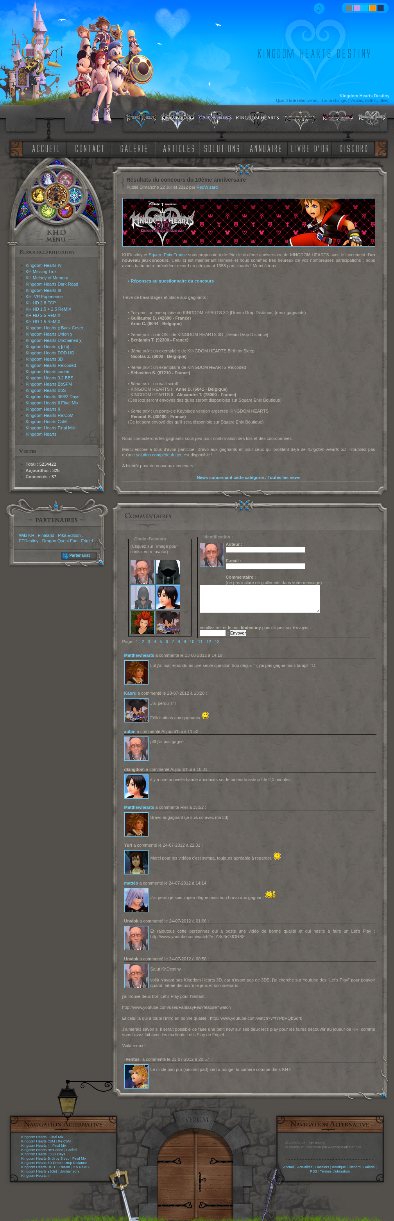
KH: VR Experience (44, 296)
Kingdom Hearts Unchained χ (54, 340)
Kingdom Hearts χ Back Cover (55, 327)
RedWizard (207, 187)
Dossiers (322, 1167)
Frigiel (87, 540)
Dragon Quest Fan (60, 540)
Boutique (339, 1167)
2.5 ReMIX (81, 1167)
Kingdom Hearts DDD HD (50, 352)
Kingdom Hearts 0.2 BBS (49, 377)
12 (208, 641)
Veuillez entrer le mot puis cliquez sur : (256, 627)
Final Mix (56, 1137)
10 (192, 641)
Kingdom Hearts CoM (46, 421)
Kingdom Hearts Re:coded (51, 365)
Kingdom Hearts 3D (44, 359)
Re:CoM (64, 1141)
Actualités (304, 1167)
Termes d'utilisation (335, 1171)
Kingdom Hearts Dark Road (52, 284)
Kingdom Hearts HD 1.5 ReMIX (45, 1167)
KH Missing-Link (41, 271)
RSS (313, 1171)
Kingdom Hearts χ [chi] (47, 346)
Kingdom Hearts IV (44, 265)
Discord (355, 1167)
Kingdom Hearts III (43, 290)
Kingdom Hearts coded (48, 371)
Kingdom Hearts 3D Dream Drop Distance (54, 1163)
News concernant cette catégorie (230, 477)
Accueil (288, 1167)
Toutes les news (283, 477)
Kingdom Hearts (41, 434)
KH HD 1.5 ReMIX (43, 321)
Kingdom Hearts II (43, 409)
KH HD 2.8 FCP (41, 302)
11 (200, 641)
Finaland (46, 535)
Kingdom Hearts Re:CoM (49, 415)
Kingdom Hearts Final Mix (50, 427)
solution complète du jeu (159, 454)
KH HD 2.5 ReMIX (43, 315)
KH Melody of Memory (47, 277)
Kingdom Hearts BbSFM (49, 384)
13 (217, 641)
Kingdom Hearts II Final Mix (52, 402)
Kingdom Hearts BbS (46, 390)
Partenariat (80, 555)
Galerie (369, 1167)
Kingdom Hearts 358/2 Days (53, 396)
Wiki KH (26, 535)
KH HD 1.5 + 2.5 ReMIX (49, 309)
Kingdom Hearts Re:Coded (42, 1150)
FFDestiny (29, 540)
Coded (71, 1150)
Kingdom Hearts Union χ (49, 334)
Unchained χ (69, 1171)
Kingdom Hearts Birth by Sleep (45, 1158)
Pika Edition (69, 535)
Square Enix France (168, 254)
